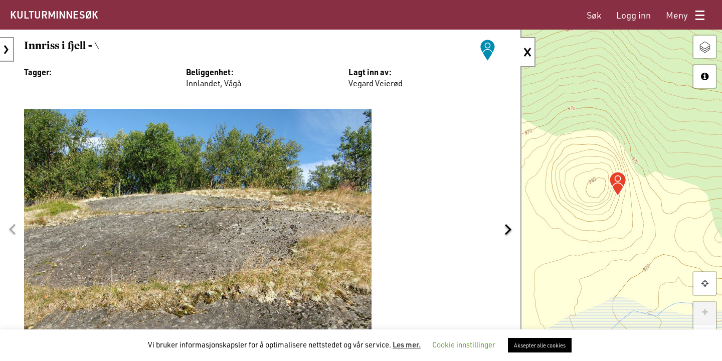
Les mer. (407, 344)
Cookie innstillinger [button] (463, 344)
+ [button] (704, 312)
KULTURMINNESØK (54, 14)
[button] (12, 229)
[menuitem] (594, 15)
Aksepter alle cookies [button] (540, 345)
